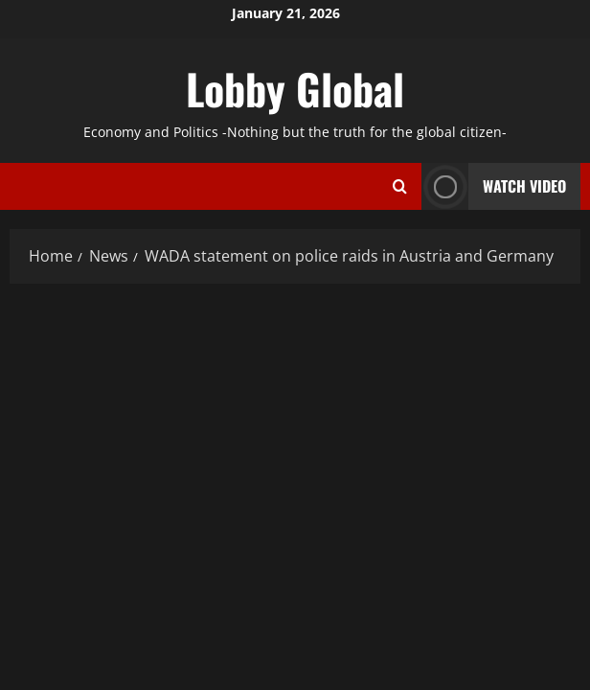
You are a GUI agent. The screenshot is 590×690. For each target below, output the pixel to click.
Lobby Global (295, 89)
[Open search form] (400, 186)
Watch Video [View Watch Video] (493, 186)
